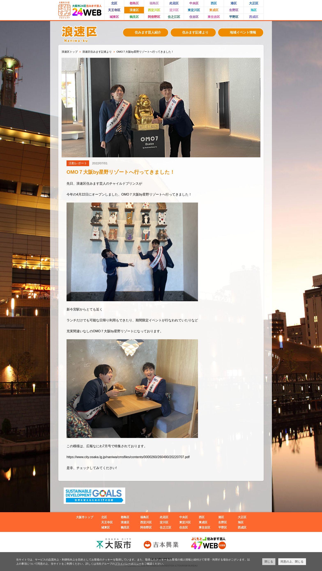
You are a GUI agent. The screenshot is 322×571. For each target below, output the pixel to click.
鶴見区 (134, 17)
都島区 (134, 3)
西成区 (253, 17)
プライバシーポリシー (128, 563)
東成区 (213, 10)
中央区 (194, 3)
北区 (114, 3)
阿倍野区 (154, 17)
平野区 (233, 17)
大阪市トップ (84, 517)
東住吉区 (214, 17)
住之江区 (174, 17)
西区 (214, 3)
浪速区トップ (70, 51)
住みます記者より (195, 32)
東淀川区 (194, 10)
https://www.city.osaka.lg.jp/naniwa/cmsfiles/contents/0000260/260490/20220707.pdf (128, 457)
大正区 (253, 3)
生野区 (233, 10)
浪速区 (134, 10)
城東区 (114, 17)
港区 (234, 3)
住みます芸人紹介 (148, 32)
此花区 (174, 3)
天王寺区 (114, 10)
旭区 (254, 10)
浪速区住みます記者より (97, 51)
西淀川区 (154, 10)
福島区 (154, 3)
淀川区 (174, 10)
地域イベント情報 (243, 32)
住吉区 (194, 17)
